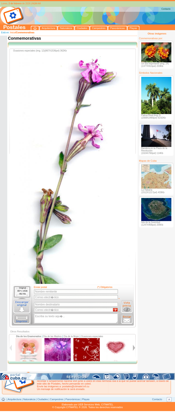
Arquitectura (14, 399)
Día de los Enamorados (28, 336)
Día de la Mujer (71, 336)
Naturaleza (29, 399)
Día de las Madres (52, 336)
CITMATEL (107, 404)
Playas (86, 399)
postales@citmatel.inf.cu (75, 386)
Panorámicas (73, 399)
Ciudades (42, 399)
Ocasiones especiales (92, 336)
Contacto (165, 9)
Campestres (56, 399)
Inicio (12, 32)
